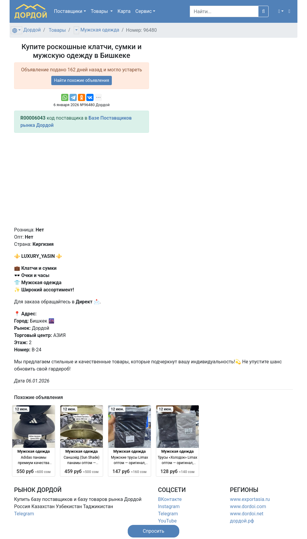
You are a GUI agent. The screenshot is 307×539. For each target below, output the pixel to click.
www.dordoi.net (247, 514)
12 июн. (21, 409)
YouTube (167, 521)
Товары (57, 30)
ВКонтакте (170, 499)
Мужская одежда (99, 30)
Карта (124, 11)
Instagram (169, 506)
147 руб (129, 471)
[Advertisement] (81, 180)
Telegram (24, 514)
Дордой (32, 30)
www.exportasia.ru (250, 499)
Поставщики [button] (68, 11)
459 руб (81, 471)
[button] (281, 11)
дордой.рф (242, 521)
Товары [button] (100, 11)
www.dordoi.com (248, 506)
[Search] (224, 11)
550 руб (33, 471)
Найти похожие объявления (81, 80)
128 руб (177, 471)
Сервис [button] (144, 11)
